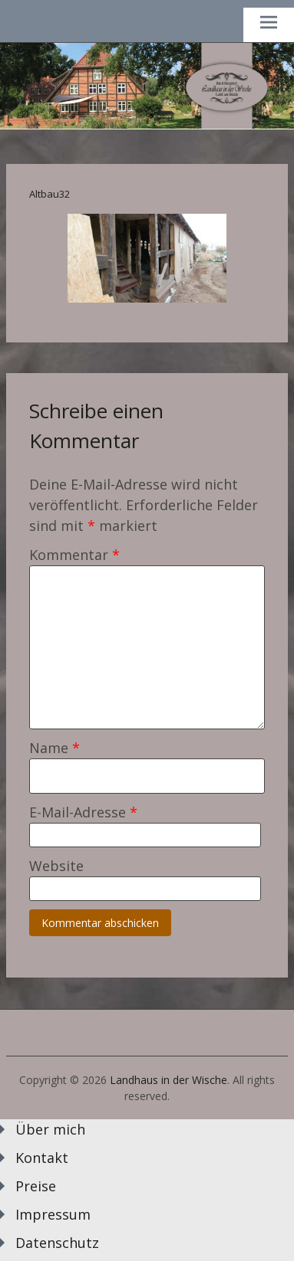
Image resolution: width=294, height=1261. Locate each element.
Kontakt (41, 1157)
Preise (35, 1186)
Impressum (53, 1214)
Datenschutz (57, 1242)
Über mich (50, 1129)
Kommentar (74, 554)
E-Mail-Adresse (83, 812)
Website (56, 865)
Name (54, 748)
